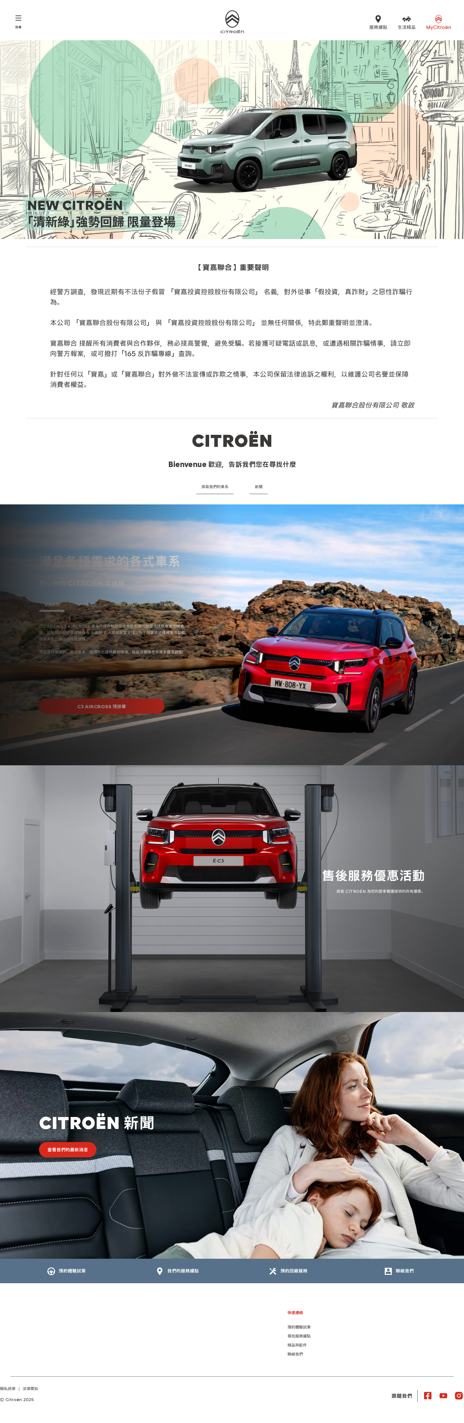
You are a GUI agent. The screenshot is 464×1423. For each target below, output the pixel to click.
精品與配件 (297, 1345)
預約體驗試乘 (299, 1327)
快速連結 (295, 1312)
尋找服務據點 (299, 1336)
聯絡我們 (295, 1354)
